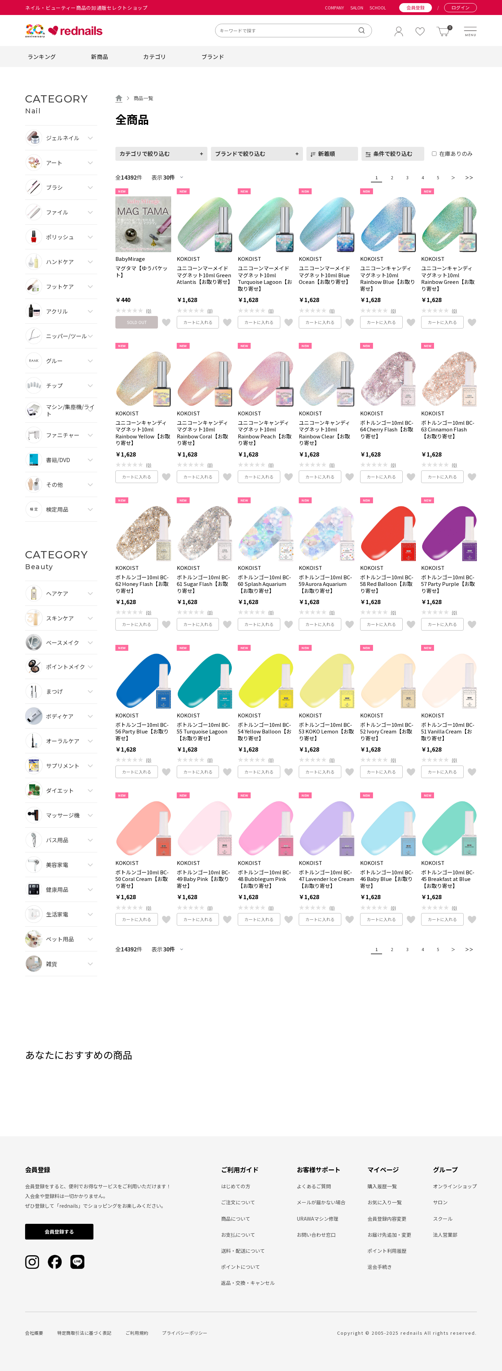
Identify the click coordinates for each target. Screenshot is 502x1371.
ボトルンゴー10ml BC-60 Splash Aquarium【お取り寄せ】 (264, 584)
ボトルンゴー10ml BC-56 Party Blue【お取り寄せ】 (142, 731)
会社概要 (34, 1332)
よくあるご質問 (314, 1186)
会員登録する (59, 1231)
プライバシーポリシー (184, 1332)
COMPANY (334, 8)
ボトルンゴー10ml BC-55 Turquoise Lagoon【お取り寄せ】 (203, 731)
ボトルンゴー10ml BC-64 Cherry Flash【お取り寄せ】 (386, 429)
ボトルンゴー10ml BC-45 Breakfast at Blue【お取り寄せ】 (447, 879)
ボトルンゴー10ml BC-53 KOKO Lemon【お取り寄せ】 (326, 731)
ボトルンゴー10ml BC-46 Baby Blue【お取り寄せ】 (386, 879)
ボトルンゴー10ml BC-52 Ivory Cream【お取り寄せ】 (386, 731)
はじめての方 (235, 1186)
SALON (356, 8)
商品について (235, 1218)
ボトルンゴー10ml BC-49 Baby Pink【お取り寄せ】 (203, 879)
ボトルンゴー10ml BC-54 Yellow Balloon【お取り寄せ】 (264, 731)
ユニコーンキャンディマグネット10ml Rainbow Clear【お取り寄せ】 (324, 432)
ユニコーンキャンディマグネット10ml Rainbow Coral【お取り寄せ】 (202, 432)
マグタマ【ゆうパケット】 (141, 271)
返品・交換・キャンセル (248, 1282)
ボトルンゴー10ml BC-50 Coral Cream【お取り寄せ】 (142, 879)
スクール (442, 1218)
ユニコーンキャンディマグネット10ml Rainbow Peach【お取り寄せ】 (264, 432)
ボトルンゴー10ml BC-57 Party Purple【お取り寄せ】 (448, 584)
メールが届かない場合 (321, 1202)
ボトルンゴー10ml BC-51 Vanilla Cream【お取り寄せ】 (447, 731)
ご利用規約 (137, 1332)
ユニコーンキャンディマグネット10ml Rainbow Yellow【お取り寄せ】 (142, 432)
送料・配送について (243, 1250)
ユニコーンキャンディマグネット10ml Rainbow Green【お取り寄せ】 (447, 278)
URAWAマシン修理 (318, 1218)
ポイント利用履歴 (386, 1250)
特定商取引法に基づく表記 (84, 1332)
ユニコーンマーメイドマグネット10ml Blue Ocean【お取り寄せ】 (325, 275)
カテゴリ (154, 56)
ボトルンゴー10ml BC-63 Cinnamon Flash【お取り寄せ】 (447, 429)
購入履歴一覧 (382, 1186)
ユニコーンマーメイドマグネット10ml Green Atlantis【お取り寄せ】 (205, 275)
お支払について (238, 1234)
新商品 (99, 56)
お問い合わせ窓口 (316, 1234)
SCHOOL (378, 8)
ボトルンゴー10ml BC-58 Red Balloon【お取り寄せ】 (386, 584)
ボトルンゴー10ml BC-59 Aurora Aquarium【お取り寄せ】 (325, 584)
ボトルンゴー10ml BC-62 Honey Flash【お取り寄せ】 (142, 584)
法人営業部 (445, 1234)
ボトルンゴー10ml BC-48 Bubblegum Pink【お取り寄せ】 (264, 879)
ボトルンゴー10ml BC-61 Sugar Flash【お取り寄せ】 (203, 584)
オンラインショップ (455, 1186)
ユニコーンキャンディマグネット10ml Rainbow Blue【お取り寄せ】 (387, 278)
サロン (440, 1202)
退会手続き (379, 1266)
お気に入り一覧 (384, 1202)
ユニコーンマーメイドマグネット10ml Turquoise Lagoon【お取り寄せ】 (265, 278)
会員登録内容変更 (386, 1218)
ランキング (42, 56)
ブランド (212, 56)
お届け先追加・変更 (389, 1234)
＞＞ (467, 177)
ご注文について (238, 1202)
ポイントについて (240, 1266)
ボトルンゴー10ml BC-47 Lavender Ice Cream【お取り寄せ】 (326, 879)
